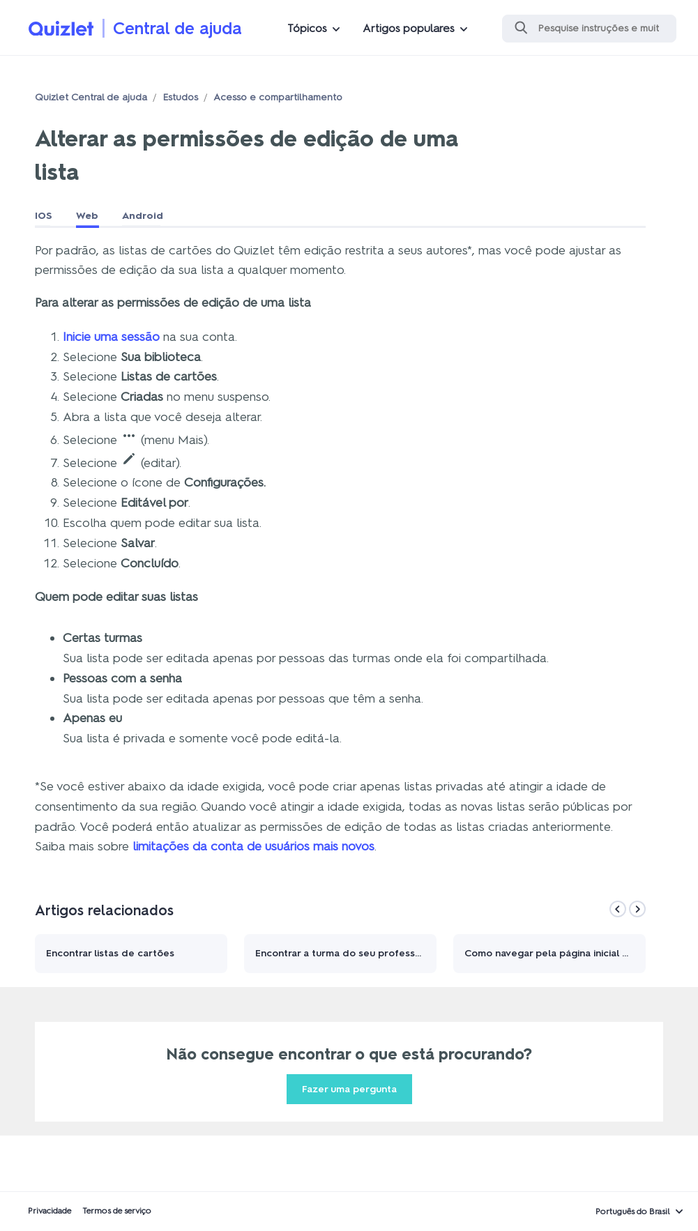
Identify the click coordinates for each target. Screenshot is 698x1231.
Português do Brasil (632, 1211)
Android (142, 216)
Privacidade (49, 1211)
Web (87, 216)
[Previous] (617, 909)
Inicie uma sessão (111, 336)
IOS (43, 216)
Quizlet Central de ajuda (91, 97)
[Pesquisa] (589, 29)
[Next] (637, 909)
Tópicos (307, 28)
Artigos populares (409, 28)
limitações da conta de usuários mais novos (253, 846)
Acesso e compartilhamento (277, 97)
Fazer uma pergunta (349, 1089)
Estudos (180, 97)
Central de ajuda (177, 28)
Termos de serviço (116, 1211)
